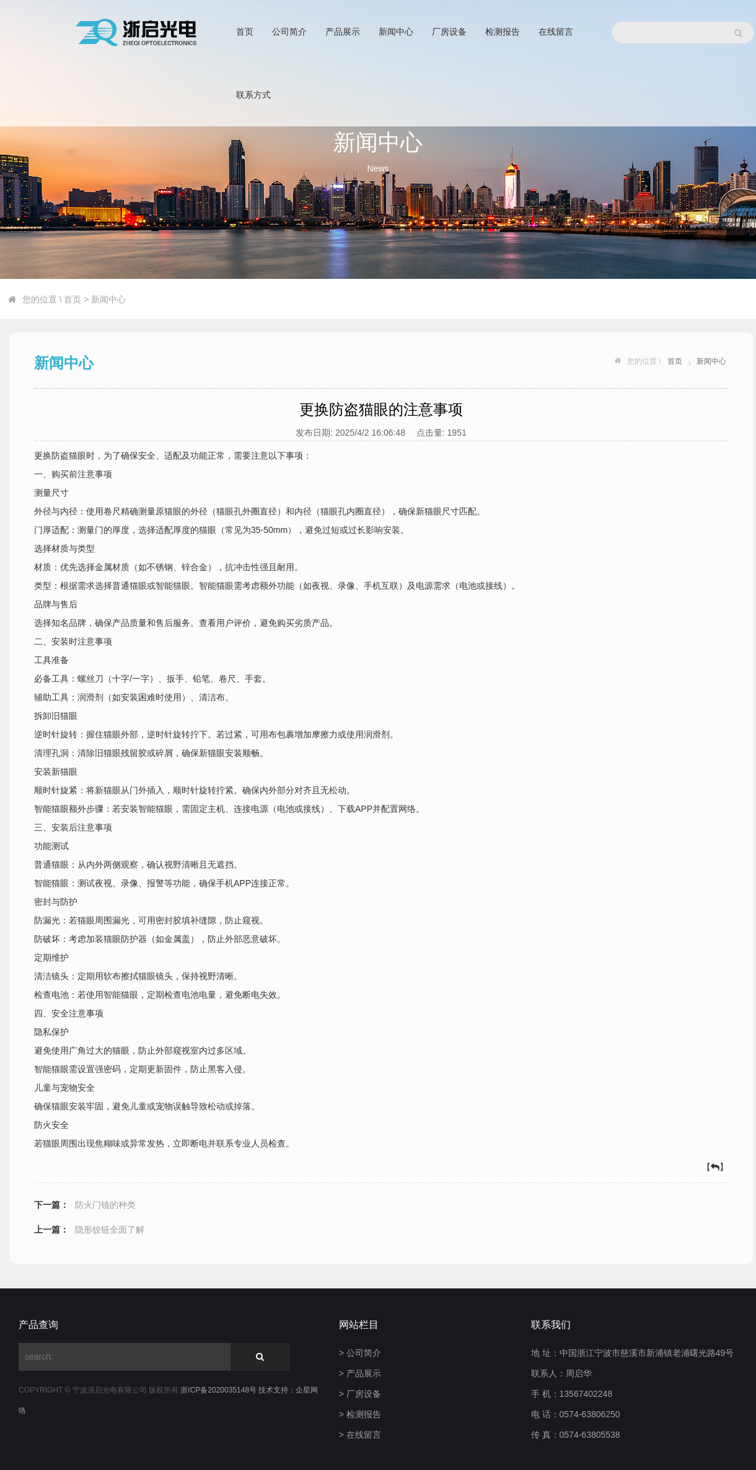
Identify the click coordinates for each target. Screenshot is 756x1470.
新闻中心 (396, 32)
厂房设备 (449, 32)
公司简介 (289, 32)
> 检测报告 (360, 1414)
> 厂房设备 (360, 1394)
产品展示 (342, 32)
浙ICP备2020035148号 (219, 1390)
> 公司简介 (360, 1353)
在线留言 (555, 32)
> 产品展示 (360, 1373)
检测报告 (502, 32)
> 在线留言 (360, 1435)
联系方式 (253, 95)
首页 (244, 32)
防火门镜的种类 (105, 1205)
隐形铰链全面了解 (109, 1230)
